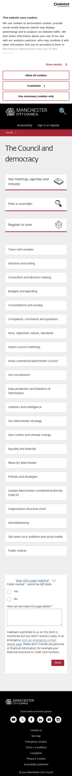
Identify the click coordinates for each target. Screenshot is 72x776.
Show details (54, 64)
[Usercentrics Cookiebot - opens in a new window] (53, 5)
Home (9, 132)
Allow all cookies (36, 75)
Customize (36, 85)
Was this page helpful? (32, 580)
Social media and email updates (36, 712)
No (16, 599)
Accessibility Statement (36, 764)
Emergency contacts (36, 742)
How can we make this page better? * (30, 606)
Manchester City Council (26, 112)
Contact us (36, 730)
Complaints (36, 753)
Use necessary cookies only (36, 96)
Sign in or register (49, 125)
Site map (36, 736)
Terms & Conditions (36, 748)
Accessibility (24, 125)
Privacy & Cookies (36, 759)
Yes (16, 591)
